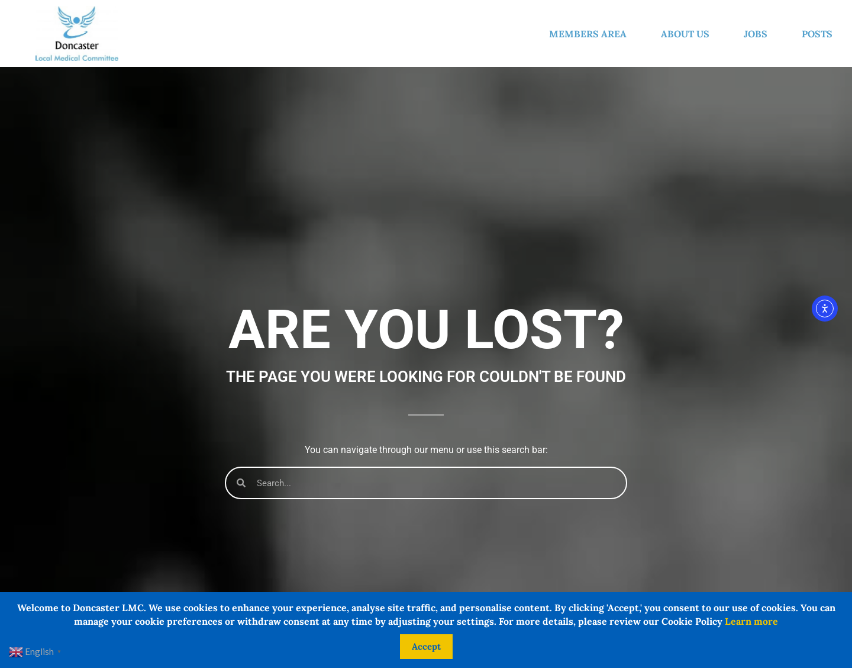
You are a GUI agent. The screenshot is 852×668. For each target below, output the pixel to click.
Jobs (758, 34)
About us (688, 34)
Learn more (751, 621)
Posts (817, 34)
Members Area (590, 34)
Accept (426, 646)
